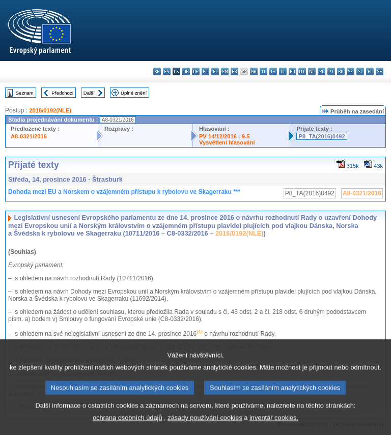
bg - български (157, 71)
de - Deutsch (196, 71)
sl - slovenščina (360, 71)
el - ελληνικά (215, 71)
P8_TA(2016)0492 (321, 136)
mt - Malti (302, 71)
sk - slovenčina (350, 71)
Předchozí (62, 93)
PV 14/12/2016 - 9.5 (224, 136)
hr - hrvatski (254, 71)
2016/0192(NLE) (50, 110)
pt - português (331, 71)
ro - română (341, 71)
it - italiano (263, 71)
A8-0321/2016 (29, 136)
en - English (225, 71)
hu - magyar (292, 71)
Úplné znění (134, 93)
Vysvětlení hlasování (227, 142)
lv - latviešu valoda (273, 71)
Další (89, 93)
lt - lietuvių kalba (283, 71)
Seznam (25, 93)
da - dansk (186, 71)
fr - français (234, 71)
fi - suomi (370, 71)
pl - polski (321, 71)
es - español (167, 71)
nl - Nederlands (312, 71)
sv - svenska (379, 71)
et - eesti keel (205, 71)
